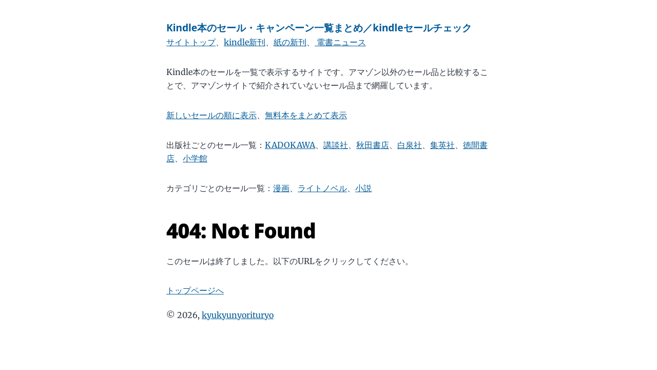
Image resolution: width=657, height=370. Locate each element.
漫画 (281, 188)
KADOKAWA (290, 145)
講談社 (335, 145)
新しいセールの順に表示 (211, 115)
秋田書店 (372, 145)
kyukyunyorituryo (238, 315)
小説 (363, 188)
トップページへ (195, 290)
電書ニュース (340, 42)
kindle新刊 (244, 42)
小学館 (195, 158)
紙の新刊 (290, 42)
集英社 (442, 145)
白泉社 (409, 145)
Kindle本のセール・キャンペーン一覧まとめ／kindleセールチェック (319, 27)
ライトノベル (322, 188)
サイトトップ (191, 42)
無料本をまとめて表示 (306, 115)
